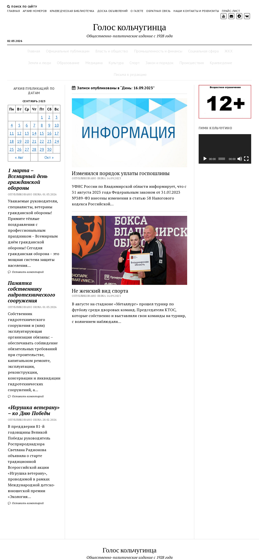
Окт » (49, 157)
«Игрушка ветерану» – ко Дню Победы (34, 410)
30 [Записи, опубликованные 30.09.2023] (49, 149)
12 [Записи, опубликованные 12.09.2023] (19, 133)
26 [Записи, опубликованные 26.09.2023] (19, 149)
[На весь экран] (246, 158)
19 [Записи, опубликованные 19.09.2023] (19, 141)
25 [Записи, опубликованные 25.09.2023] (12, 149)
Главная (13, 11)
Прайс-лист (231, 11)
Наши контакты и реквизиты (196, 11)
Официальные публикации (67, 51)
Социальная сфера (203, 51)
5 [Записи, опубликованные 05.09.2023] (19, 125)
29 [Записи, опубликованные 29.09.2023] (42, 149)
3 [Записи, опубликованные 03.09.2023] (56, 117)
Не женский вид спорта (100, 290)
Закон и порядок (159, 62)
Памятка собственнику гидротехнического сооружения (31, 291)
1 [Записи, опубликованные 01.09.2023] (42, 117)
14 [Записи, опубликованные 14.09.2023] (34, 133)
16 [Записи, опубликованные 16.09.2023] (49, 133)
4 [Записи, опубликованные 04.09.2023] (12, 125)
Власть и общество (111, 51)
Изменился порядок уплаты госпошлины (121, 173)
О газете (136, 11)
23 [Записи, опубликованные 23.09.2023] (49, 141)
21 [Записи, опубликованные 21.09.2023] (34, 141)
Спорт (135, 62)
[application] (225, 149)
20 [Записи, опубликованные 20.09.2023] (27, 141)
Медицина (94, 62)
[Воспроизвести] (205, 158)
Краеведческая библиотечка (72, 11)
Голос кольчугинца (129, 26)
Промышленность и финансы (158, 51)
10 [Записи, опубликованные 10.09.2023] (56, 125)
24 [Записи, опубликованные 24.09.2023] (56, 141)
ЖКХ (229, 51)
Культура (116, 62)
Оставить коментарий (26, 272)
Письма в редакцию (130, 74)
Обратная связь (158, 11)
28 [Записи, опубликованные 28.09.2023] (34, 149)
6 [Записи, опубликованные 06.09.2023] (27, 125)
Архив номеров (35, 11)
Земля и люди (39, 62)
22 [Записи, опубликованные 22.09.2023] (42, 141)
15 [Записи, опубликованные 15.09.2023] (42, 133)
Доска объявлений (112, 11)
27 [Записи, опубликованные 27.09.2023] (27, 149)
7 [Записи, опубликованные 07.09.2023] (34, 125)
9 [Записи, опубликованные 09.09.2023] (49, 125)
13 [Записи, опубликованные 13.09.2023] (27, 133)
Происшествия (191, 62)
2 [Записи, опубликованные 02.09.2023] (49, 117)
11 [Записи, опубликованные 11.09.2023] (12, 133)
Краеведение (221, 62)
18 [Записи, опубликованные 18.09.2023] (12, 141)
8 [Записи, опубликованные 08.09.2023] (42, 125)
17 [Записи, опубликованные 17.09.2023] (56, 133)
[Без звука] (239, 158)
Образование (68, 62)
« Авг (19, 157)
